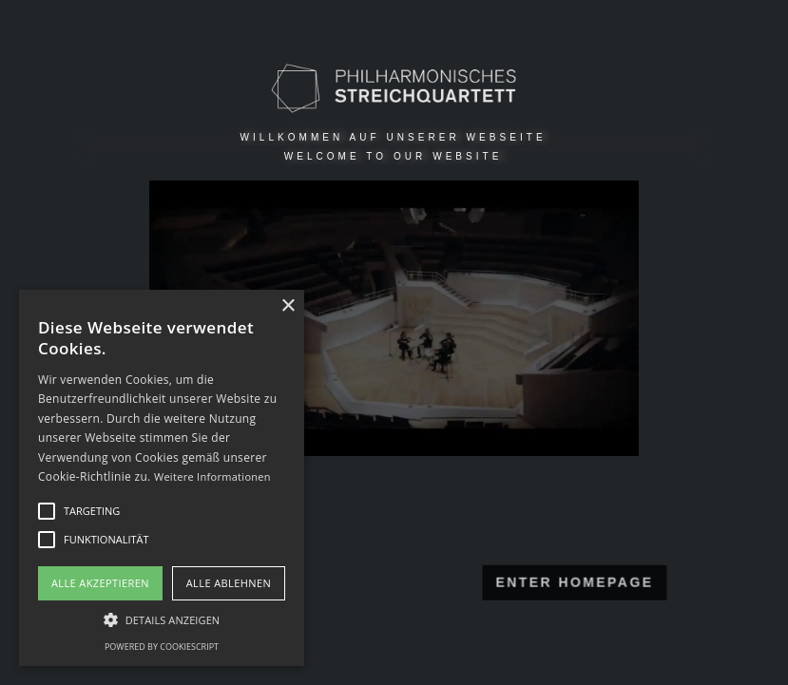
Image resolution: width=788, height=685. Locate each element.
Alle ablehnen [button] (228, 583)
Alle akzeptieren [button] (100, 583)
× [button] (287, 306)
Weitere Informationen (212, 476)
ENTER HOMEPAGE (508, 581)
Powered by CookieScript (162, 646)
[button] (161, 619)
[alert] (161, 478)
